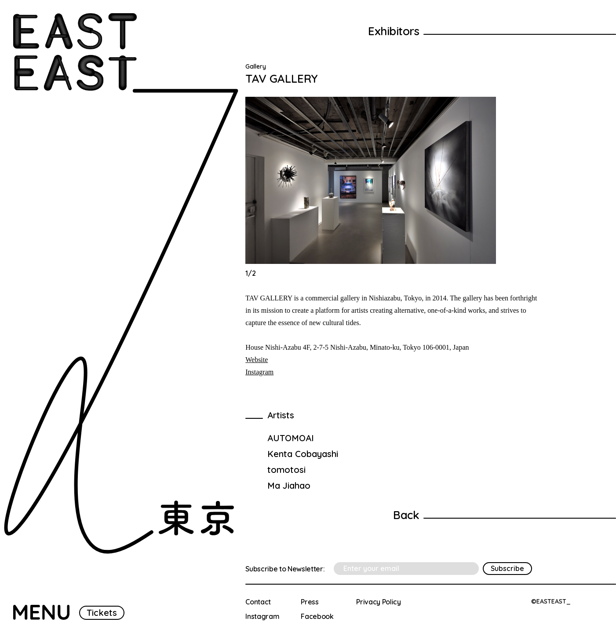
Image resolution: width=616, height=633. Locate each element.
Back (406, 515)
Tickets (102, 612)
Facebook (317, 616)
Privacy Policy (378, 601)
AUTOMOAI (290, 437)
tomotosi (286, 469)
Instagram (259, 372)
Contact (258, 601)
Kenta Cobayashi (302, 453)
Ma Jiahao (288, 485)
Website (256, 359)
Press (309, 601)
